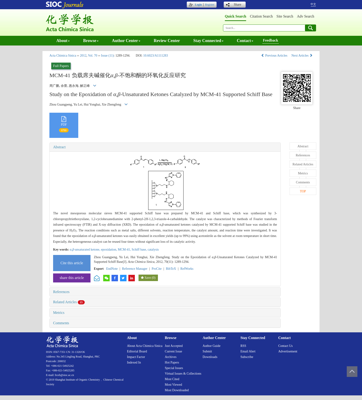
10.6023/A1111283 (155, 55)
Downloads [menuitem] (210, 357)
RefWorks (186, 268)
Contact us (285, 346)
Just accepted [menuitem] (174, 346)
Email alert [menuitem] (247, 351)
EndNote (112, 268)
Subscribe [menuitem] (246, 357)
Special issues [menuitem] (174, 368)
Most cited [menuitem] (172, 379)
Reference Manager (134, 268)
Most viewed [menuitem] (173, 384)
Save (148, 277)
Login (198, 4)
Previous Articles (274, 55)
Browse (91, 40)
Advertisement (287, 351)
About (63, 40)
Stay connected (208, 40)
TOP (303, 191)
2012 (83, 55)
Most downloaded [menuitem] (177, 390)
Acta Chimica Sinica (62, 55)
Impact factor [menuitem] (136, 357)
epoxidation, (109, 249)
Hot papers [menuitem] (172, 362)
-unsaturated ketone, (85, 249)
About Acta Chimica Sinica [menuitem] (145, 346)
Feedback (270, 40)
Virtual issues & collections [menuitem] (183, 373)
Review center (167, 40)
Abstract (59, 147)
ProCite (157, 268)
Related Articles (69, 302)
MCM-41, (125, 249)
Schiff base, (140, 249)
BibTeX (171, 268)
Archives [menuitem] (171, 357)
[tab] (165, 147)
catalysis (153, 249)
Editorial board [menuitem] (137, 351)
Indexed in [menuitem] (134, 362)
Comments (61, 323)
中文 (313, 4)
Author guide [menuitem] (211, 346)
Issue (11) (107, 55)
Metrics (58, 313)
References (61, 292)
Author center (126, 40)
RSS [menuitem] (243, 346)
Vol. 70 (92, 55)
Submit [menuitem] (207, 351)
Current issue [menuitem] (173, 351)
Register (209, 4)
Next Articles (302, 55)
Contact (245, 40)
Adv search (305, 16)
